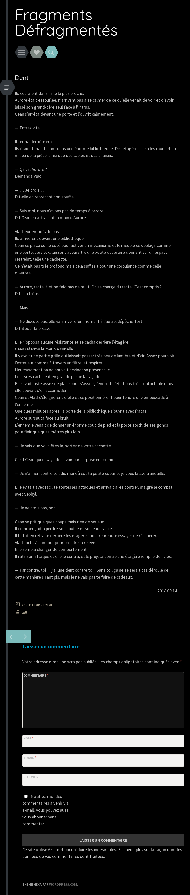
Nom (28, 738)
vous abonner (34, 817)
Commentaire (36, 675)
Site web (31, 777)
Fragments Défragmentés (66, 22)
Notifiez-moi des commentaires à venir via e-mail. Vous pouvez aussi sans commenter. (45, 810)
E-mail (30, 757)
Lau (24, 612)
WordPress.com (63, 884)
